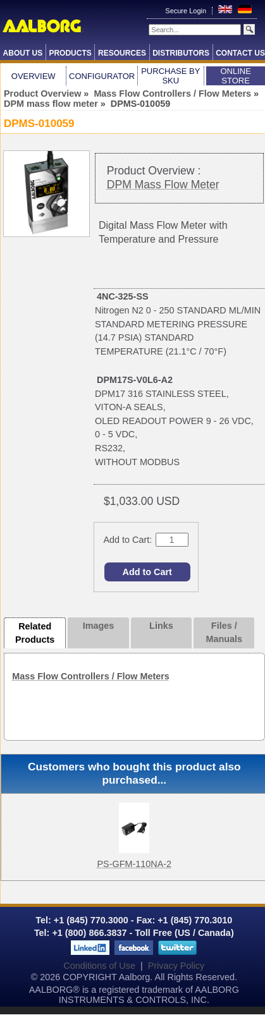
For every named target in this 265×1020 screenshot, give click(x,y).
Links (161, 626)
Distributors (180, 53)
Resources (122, 53)
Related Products (34, 633)
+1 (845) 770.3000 (89, 920)
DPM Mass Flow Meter (163, 184)
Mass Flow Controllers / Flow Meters (172, 93)
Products (70, 53)
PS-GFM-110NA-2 (134, 864)
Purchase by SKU (170, 75)
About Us (23, 53)
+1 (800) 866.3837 (89, 933)
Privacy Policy (176, 966)
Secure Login (186, 11)
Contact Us (240, 53)
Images (98, 626)
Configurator (102, 76)
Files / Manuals (224, 633)
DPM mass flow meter (51, 104)
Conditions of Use (99, 966)
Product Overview (42, 93)
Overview (33, 76)
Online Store (235, 75)
